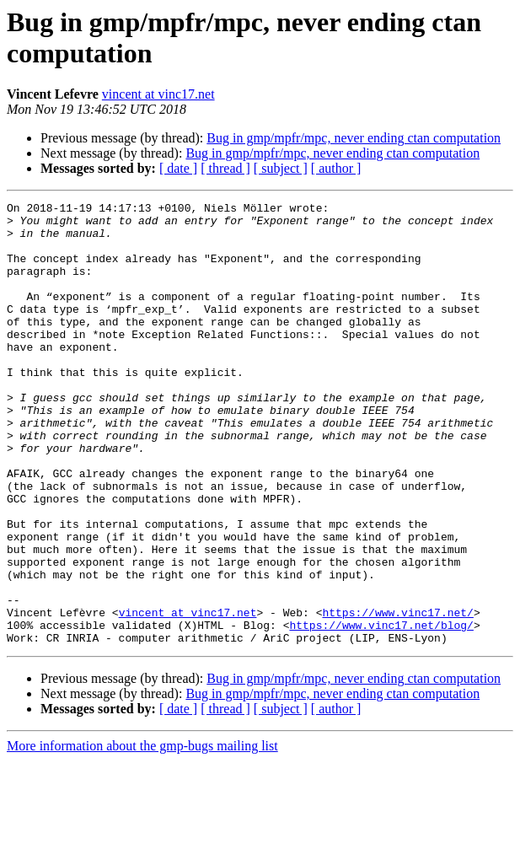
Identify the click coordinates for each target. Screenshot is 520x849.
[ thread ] (225, 168)
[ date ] (178, 168)
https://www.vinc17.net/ (397, 695)
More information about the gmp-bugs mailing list (142, 834)
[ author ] (336, 168)
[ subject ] (281, 168)
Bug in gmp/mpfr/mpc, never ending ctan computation (353, 138)
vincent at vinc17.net (158, 94)
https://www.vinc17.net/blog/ (381, 710)
